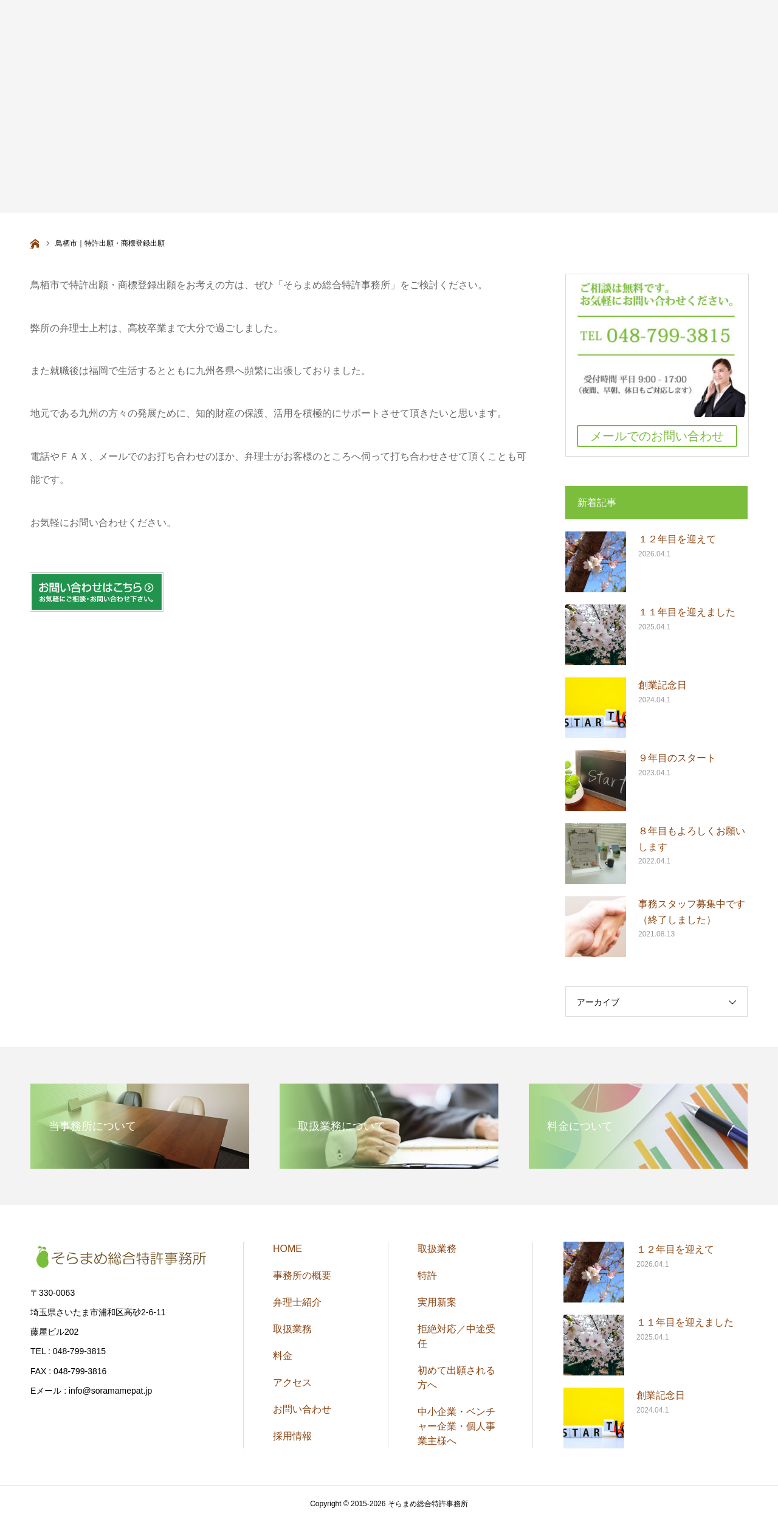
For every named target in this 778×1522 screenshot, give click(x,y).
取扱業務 (292, 1329)
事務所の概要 (302, 1275)
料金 (282, 1356)
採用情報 (292, 1436)
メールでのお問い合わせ (657, 436)
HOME (287, 1249)
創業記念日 (662, 685)
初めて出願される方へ (456, 1377)
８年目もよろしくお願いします (691, 839)
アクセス (292, 1382)
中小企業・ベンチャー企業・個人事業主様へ (456, 1426)
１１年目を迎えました (686, 612)
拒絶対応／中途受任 (456, 1336)
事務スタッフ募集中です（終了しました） (691, 912)
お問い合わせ (302, 1409)
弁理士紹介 (297, 1302)
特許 (427, 1275)
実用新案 (437, 1302)
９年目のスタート (677, 758)
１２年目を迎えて (677, 539)
